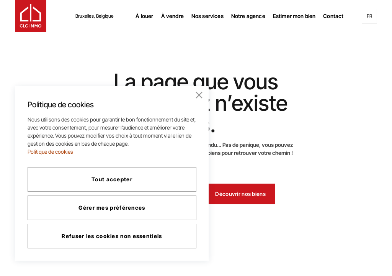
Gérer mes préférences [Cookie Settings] (111, 207)
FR (369, 16)
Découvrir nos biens (240, 194)
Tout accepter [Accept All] (111, 179)
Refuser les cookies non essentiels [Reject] (112, 236)
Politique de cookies (50, 151)
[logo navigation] (30, 16)
